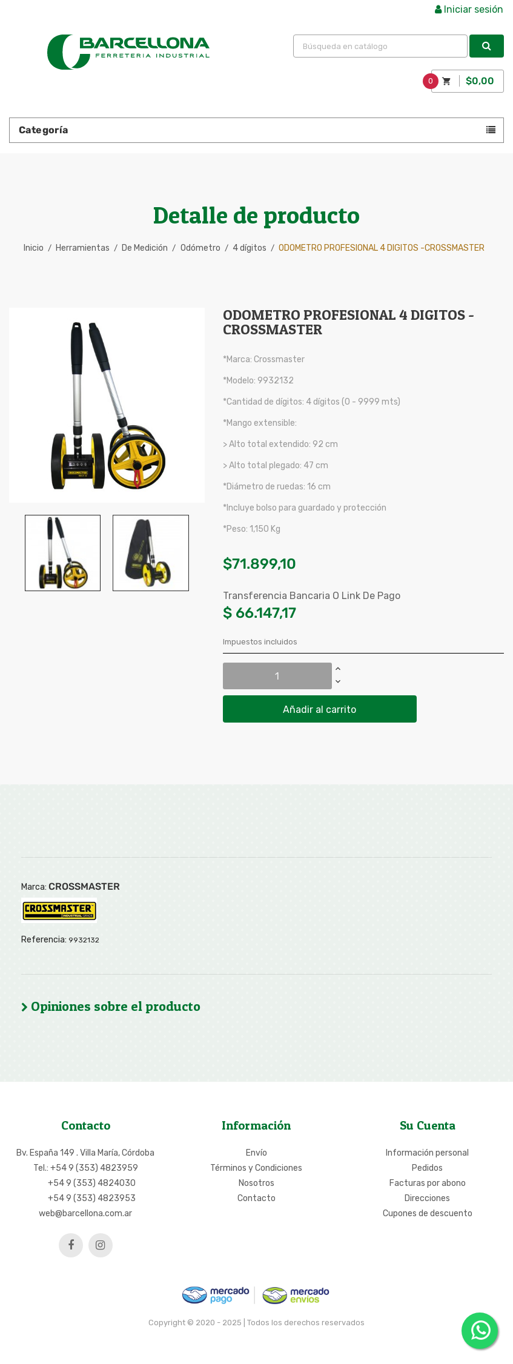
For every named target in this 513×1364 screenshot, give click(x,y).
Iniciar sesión (469, 9)
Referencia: (44, 940)
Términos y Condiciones (256, 1168)
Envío (256, 1153)
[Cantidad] (277, 676)
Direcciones (427, 1198)
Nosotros (256, 1183)
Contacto (256, 1198)
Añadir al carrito (319, 709)
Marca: (34, 887)
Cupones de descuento (427, 1213)
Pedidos (427, 1168)
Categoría (43, 130)
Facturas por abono (427, 1183)
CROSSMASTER (84, 886)
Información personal (427, 1153)
